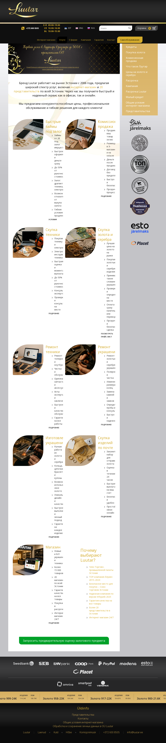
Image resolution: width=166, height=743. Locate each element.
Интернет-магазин (46, 42)
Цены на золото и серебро (136, 73)
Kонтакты (83, 718)
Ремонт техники (53, 349)
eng (81, 30)
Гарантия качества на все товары (100, 602)
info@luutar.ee (135, 732)
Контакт (111, 42)
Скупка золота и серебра (105, 234)
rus (93, 30)
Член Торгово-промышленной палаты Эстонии (101, 569)
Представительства (138, 111)
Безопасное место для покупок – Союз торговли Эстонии (101, 586)
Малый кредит (135, 97)
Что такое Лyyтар (136, 66)
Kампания (86, 42)
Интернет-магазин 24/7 (101, 617)
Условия (53, 219)
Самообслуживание (129, 42)
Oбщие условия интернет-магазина (138, 104)
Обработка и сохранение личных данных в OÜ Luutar (83, 726)
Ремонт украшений (107, 349)
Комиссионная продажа (110, 124)
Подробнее (106, 196)
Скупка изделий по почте (105, 442)
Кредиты (131, 47)
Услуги (62, 42)
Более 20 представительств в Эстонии (99, 610)
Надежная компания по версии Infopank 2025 (101, 595)
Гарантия (99, 42)
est (69, 30)
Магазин (53, 547)
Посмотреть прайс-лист (107, 335)
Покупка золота (135, 52)
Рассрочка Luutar (136, 91)
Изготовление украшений (58, 440)
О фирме (73, 42)
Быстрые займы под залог (54, 126)
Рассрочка (132, 80)
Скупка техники (53, 232)
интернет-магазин (83, 87)
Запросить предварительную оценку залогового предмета (64, 640)
